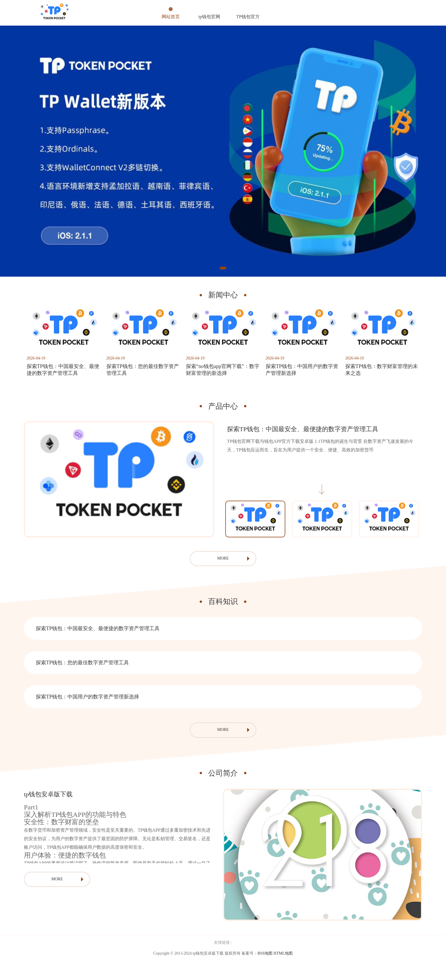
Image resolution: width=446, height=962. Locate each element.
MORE (223, 559)
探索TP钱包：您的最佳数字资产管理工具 (82, 664)
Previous (217, 520)
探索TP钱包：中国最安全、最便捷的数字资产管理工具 (98, 629)
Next (426, 520)
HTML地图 (283, 954)
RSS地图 (264, 954)
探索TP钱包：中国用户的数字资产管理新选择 (87, 698)
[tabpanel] (223, 151)
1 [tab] (223, 268)
